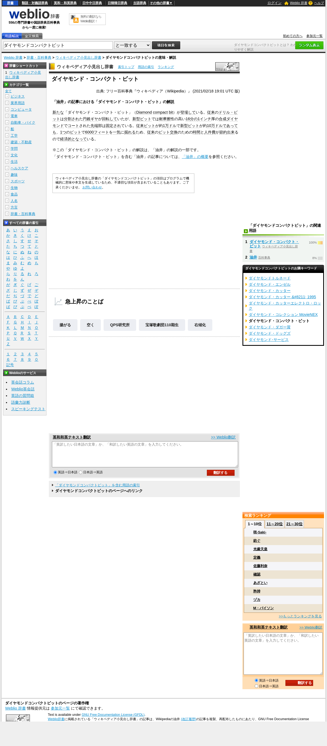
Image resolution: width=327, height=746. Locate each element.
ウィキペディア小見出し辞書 (78, 57)
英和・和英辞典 (65, 3)
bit (171, 112)
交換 (173, 132)
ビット (145, 119)
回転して (109, 119)
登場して (188, 112)
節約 (223, 132)
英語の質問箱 (22, 395)
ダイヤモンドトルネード (270, 278)
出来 (231, 132)
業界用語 (18, 103)
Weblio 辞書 (298, 3)
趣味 (14, 175)
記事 (75, 102)
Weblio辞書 (56, 719)
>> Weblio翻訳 (223, 437)
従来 (211, 112)
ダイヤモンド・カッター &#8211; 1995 (282, 297)
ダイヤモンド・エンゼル (270, 284)
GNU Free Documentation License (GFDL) (113, 715)
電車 (14, 116)
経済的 (65, 139)
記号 (10, 365)
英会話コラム (22, 382)
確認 (256, 574)
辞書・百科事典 (39, 57)
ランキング (166, 67)
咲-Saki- (259, 532)
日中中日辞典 (92, 3)
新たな (58, 112)
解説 (170, 102)
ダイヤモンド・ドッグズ (270, 333)
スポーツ (18, 181)
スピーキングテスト (28, 409)
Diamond (144, 112)
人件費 (210, 132)
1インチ (204, 119)
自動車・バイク (23, 122)
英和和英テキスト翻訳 (72, 437)
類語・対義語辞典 (35, 3)
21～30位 (294, 524)
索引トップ (126, 67)
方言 (14, 207)
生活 (14, 162)
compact (160, 112)
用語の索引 (146, 67)
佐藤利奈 (260, 566)
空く (90, 325)
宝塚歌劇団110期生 (162, 325)
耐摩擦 (164, 119)
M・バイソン (263, 608)
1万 (166, 125)
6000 (89, 132)
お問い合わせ (92, 187)
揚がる (65, 325)
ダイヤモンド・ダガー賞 (270, 327)
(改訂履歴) (188, 719)
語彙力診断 (20, 402)
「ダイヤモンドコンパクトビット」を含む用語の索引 (97, 490)
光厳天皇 (260, 549)
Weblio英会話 (23, 389)
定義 (256, 557)
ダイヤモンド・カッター (270, 290)
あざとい (260, 583)
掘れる (130, 132)
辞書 (10, 3)
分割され (71, 119)
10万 (211, 125)
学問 (14, 149)
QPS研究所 (120, 325)
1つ (63, 132)
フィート (101, 132)
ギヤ (94, 119)
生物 (14, 188)
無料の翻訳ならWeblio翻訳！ (90, 19)
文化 (14, 155)
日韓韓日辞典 (117, 3)
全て (8, 91)
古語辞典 (139, 3)
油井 (60, 102)
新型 (136, 119)
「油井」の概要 (195, 156)
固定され (113, 125)
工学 (14, 135)
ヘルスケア (19, 168)
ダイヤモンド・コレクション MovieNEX (283, 314)
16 (188, 119)
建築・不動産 (21, 142)
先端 (94, 125)
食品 (14, 194)
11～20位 (275, 524)
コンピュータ (21, 109)
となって (79, 139)
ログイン (274, 3)
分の (194, 119)
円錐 (87, 119)
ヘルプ (319, 3)
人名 (14, 201)
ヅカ (256, 600)
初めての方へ (293, 36)
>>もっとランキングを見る (300, 616)
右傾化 (200, 325)
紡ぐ (256, 541)
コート (73, 125)
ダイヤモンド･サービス (269, 339)
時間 (196, 132)
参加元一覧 (314, 36)
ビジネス (18, 96)
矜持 (256, 591)
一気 (116, 132)
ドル (172, 125)
